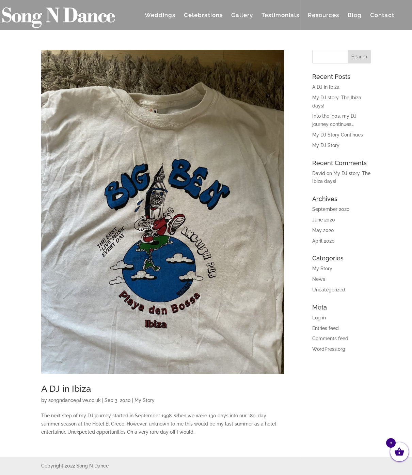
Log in (319, 317)
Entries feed (325, 328)
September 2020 (331, 209)
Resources (323, 15)
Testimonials (280, 15)
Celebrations (203, 15)
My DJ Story (325, 145)
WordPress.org (328, 349)
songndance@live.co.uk (74, 400)
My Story (144, 400)
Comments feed (330, 338)
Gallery (242, 15)
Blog (355, 15)
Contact (382, 15)
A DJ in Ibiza (66, 389)
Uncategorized (328, 289)
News (318, 279)
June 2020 (323, 219)
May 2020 (323, 230)
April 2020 (323, 241)
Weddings (160, 15)
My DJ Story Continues (337, 135)
